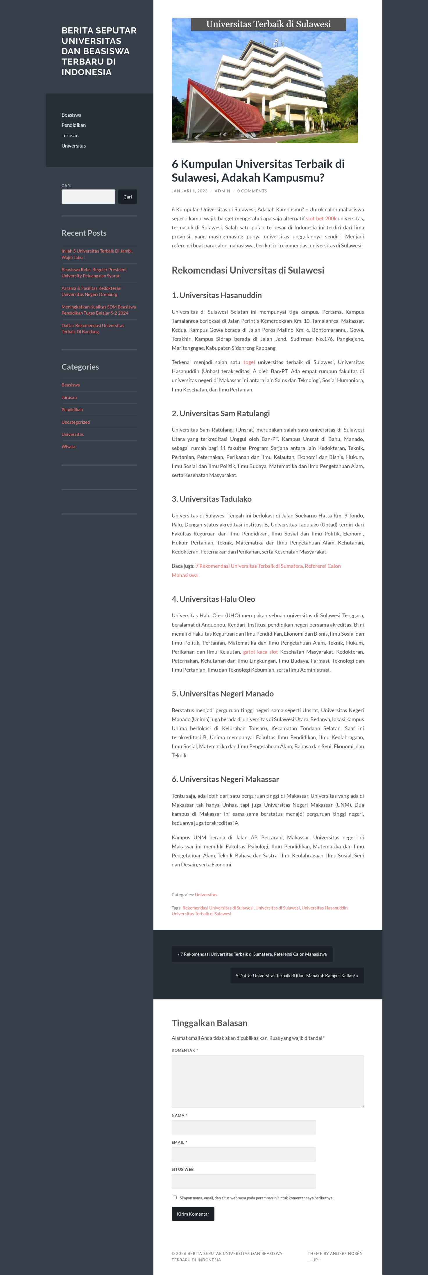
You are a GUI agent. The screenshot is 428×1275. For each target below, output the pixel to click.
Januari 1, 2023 (190, 191)
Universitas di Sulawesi (277, 907)
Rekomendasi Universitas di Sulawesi (218, 907)
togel (249, 362)
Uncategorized (76, 422)
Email (179, 1142)
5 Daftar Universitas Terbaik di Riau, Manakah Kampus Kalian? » (297, 975)
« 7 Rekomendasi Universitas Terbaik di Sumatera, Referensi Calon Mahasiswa (252, 954)
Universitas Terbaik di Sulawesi (201, 913)
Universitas (74, 146)
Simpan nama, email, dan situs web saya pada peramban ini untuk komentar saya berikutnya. (257, 1198)
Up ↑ (316, 1260)
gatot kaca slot (260, 651)
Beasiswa (72, 115)
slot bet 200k (321, 218)
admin (222, 191)
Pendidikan (74, 125)
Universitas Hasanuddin (325, 907)
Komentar (185, 1050)
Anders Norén (346, 1253)
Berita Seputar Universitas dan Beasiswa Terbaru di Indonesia (99, 51)
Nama (179, 1115)
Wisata (69, 446)
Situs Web (183, 1169)
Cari (67, 185)
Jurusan (70, 135)
